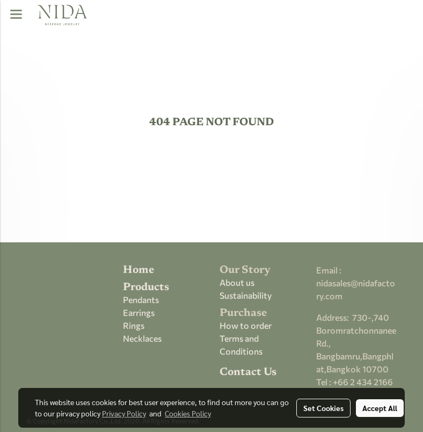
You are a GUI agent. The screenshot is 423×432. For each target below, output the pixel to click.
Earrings (139, 312)
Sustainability (246, 295)
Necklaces (142, 338)
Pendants (141, 299)
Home (138, 270)
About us (237, 282)
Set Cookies (323, 408)
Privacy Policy (124, 413)
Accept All (379, 408)
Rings (133, 325)
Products (146, 287)
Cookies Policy (188, 413)
